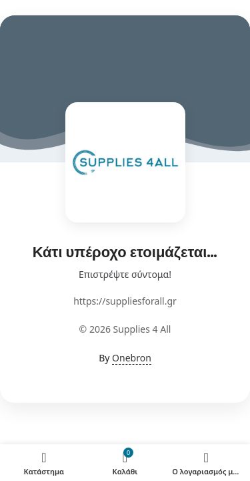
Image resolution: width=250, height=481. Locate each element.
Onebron (131, 357)
